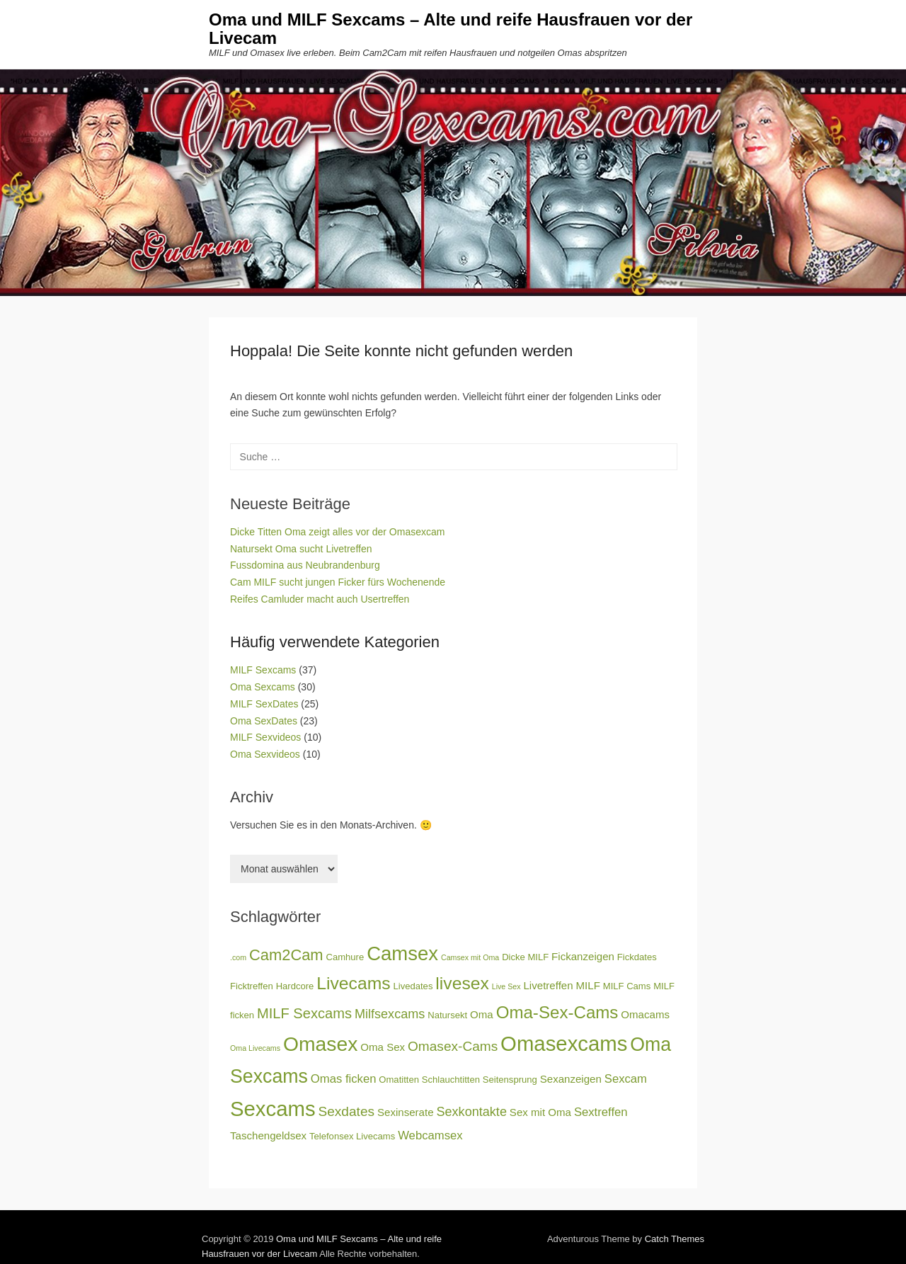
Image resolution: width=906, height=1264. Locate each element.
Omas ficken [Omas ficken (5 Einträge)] (344, 1079)
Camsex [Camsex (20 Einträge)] (402, 953)
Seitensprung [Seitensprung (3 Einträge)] (510, 1079)
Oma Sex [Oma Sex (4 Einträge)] (382, 1047)
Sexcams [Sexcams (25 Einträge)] (273, 1108)
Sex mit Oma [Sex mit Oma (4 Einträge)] (540, 1112)
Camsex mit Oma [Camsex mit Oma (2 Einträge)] (470, 957)
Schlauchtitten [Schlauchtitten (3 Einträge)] (451, 1079)
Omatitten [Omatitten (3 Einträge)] (399, 1079)
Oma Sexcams (262, 687)
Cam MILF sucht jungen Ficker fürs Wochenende (337, 582)
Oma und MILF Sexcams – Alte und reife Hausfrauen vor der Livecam (450, 28)
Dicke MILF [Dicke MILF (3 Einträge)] (525, 957)
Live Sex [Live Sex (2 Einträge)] (506, 986)
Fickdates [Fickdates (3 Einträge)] (637, 957)
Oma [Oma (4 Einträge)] (481, 1014)
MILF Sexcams (263, 670)
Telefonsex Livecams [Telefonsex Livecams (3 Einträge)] (352, 1136)
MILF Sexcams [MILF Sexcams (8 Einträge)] (304, 1013)
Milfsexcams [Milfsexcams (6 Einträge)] (390, 1014)
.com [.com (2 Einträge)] (238, 957)
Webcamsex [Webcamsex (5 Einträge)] (430, 1135)
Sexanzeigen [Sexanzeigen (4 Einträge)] (571, 1079)
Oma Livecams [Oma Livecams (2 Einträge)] (255, 1048)
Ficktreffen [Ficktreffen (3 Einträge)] (251, 986)
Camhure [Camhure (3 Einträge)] (345, 957)
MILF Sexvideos (265, 737)
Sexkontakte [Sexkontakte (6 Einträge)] (471, 1112)
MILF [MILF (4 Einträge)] (588, 985)
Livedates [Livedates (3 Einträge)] (413, 986)
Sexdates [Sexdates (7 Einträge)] (347, 1111)
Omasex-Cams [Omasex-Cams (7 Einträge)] (453, 1046)
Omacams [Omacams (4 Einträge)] (645, 1014)
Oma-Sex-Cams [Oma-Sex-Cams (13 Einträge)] (557, 1012)
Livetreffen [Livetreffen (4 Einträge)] (548, 985)
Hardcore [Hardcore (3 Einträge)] (295, 986)
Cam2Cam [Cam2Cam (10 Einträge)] (286, 955)
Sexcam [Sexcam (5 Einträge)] (625, 1079)
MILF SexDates (264, 704)
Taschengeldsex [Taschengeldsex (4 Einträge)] (268, 1135)
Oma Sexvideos (265, 754)
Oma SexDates (263, 721)
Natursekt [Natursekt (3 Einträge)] (447, 1015)
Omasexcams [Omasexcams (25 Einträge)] (563, 1043)
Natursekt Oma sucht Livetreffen (301, 548)
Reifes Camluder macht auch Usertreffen (319, 599)
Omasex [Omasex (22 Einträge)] (320, 1043)
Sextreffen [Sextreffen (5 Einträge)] (601, 1112)
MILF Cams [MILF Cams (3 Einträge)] (627, 986)
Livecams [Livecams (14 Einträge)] (353, 983)
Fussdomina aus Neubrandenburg (305, 565)
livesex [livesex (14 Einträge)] (462, 983)
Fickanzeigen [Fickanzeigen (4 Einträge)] (582, 956)
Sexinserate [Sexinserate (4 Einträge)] (405, 1112)
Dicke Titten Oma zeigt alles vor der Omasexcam (337, 531)
